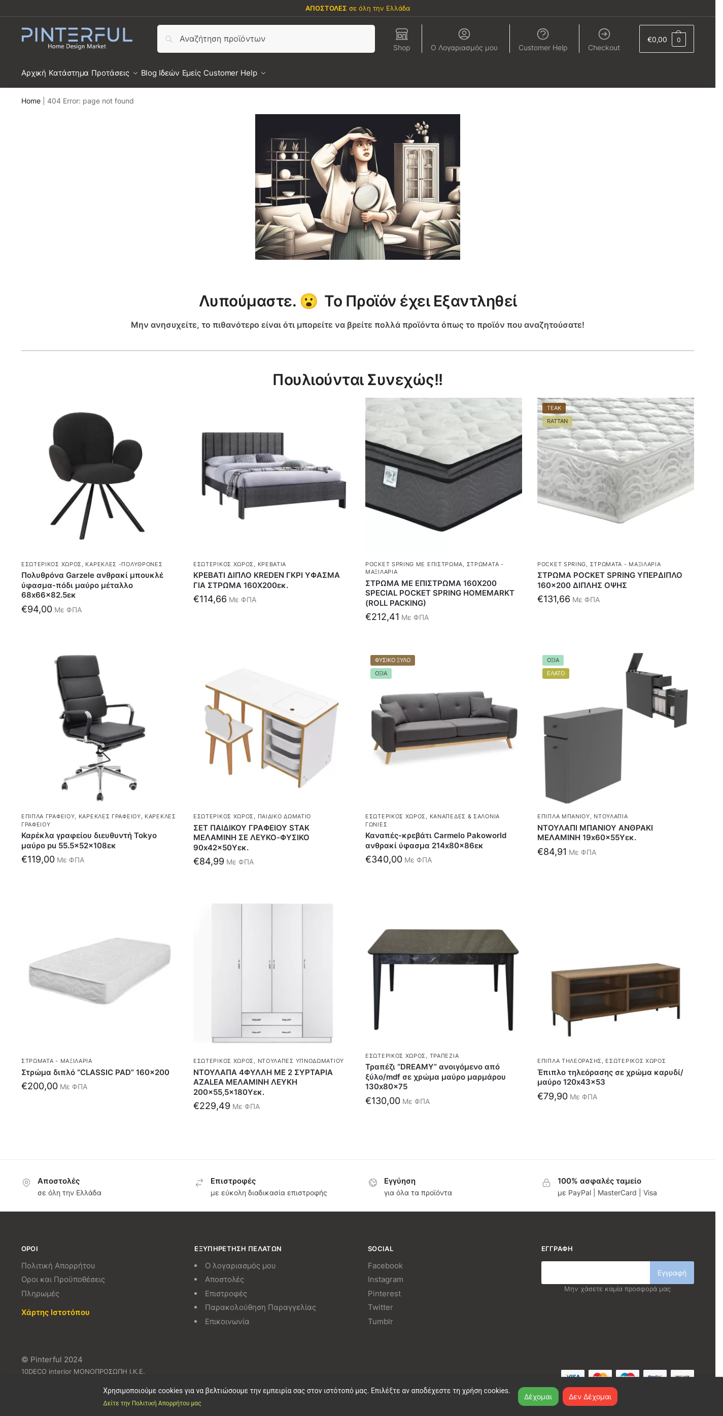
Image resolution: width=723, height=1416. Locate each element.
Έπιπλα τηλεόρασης (569, 1055)
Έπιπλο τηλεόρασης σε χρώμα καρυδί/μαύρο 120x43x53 (610, 1071)
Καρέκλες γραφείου (110, 810)
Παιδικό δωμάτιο (285, 810)
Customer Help (543, 39)
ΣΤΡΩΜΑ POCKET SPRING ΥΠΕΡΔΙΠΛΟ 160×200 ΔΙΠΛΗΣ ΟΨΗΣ (609, 574)
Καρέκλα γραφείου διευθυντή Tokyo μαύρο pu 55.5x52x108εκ (89, 835)
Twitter (380, 1301)
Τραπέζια (444, 1050)
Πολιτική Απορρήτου (58, 1259)
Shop (401, 39)
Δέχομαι (538, 1396)
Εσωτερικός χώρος (51, 558)
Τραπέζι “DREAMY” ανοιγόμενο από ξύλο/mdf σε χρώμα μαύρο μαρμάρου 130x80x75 (435, 1071)
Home (31, 95)
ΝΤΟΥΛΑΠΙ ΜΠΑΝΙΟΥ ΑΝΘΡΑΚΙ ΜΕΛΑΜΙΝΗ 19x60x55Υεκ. (595, 827)
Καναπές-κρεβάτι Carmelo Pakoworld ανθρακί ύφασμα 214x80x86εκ (435, 835)
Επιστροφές (226, 1287)
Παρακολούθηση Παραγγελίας (260, 1301)
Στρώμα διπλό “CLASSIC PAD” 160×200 (95, 1066)
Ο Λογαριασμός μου (464, 39)
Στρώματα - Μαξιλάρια (625, 558)
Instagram (385, 1274)
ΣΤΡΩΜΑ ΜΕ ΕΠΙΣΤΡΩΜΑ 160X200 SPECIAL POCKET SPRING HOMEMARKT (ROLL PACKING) (439, 587)
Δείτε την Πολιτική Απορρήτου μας (152, 1403)
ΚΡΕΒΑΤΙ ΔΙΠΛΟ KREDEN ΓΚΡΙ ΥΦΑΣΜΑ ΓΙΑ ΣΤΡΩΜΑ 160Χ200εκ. (266, 574)
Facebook (385, 1259)
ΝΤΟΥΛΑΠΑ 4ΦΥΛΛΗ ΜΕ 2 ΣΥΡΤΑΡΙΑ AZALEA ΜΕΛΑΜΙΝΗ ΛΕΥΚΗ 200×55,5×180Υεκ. (263, 1076)
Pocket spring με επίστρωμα (414, 558)
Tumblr (380, 1315)
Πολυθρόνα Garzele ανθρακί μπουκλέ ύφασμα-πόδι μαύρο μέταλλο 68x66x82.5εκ (92, 579)
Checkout (604, 39)
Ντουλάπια (611, 810)
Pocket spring (561, 558)
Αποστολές (224, 1274)
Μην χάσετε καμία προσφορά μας (617, 1283)
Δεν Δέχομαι (590, 1396)
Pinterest (384, 1287)
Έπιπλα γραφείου (48, 810)
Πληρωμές (40, 1287)
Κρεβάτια (272, 558)
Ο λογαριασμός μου (240, 1259)
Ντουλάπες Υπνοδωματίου (301, 1055)
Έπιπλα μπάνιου (563, 810)
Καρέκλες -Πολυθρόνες (123, 558)
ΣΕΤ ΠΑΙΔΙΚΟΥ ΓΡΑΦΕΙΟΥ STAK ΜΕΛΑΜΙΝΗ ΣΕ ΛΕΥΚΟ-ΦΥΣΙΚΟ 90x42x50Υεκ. (251, 831)
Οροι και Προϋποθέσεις (63, 1274)
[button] (666, 39)
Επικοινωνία (227, 1315)
